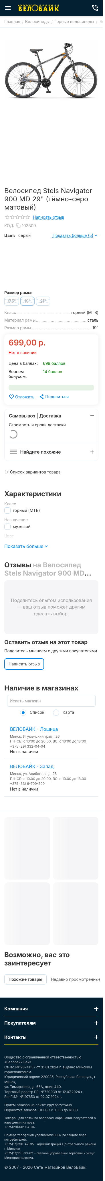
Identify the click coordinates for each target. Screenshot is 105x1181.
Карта (63, 712)
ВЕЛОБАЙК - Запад (32, 766)
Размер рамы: (18, 292)
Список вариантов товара (35, 471)
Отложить (21, 397)
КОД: (9, 225)
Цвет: (9, 235)
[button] (54, 397)
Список (32, 712)
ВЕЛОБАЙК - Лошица (34, 729)
